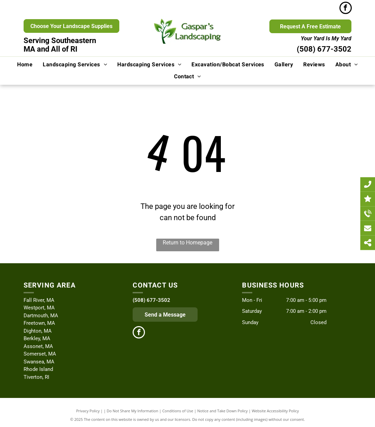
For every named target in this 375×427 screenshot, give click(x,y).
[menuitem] (25, 64)
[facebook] (345, 9)
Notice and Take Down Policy (222, 410)
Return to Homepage (187, 242)
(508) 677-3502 (324, 49)
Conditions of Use (177, 410)
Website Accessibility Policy (275, 410)
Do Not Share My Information (132, 410)
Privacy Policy (88, 410)
